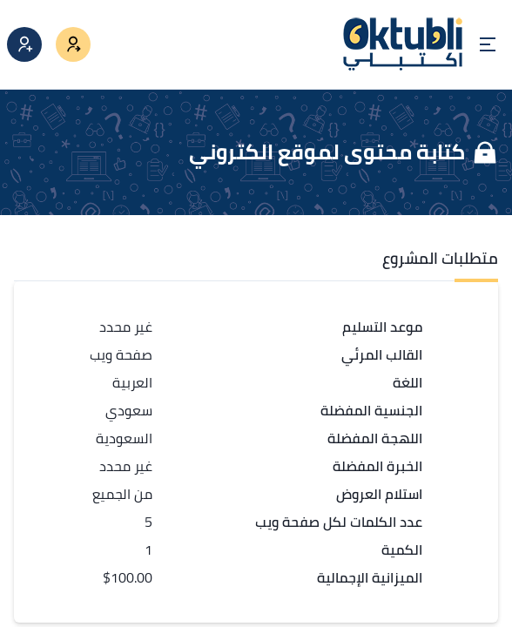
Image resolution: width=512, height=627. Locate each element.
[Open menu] (487, 44)
